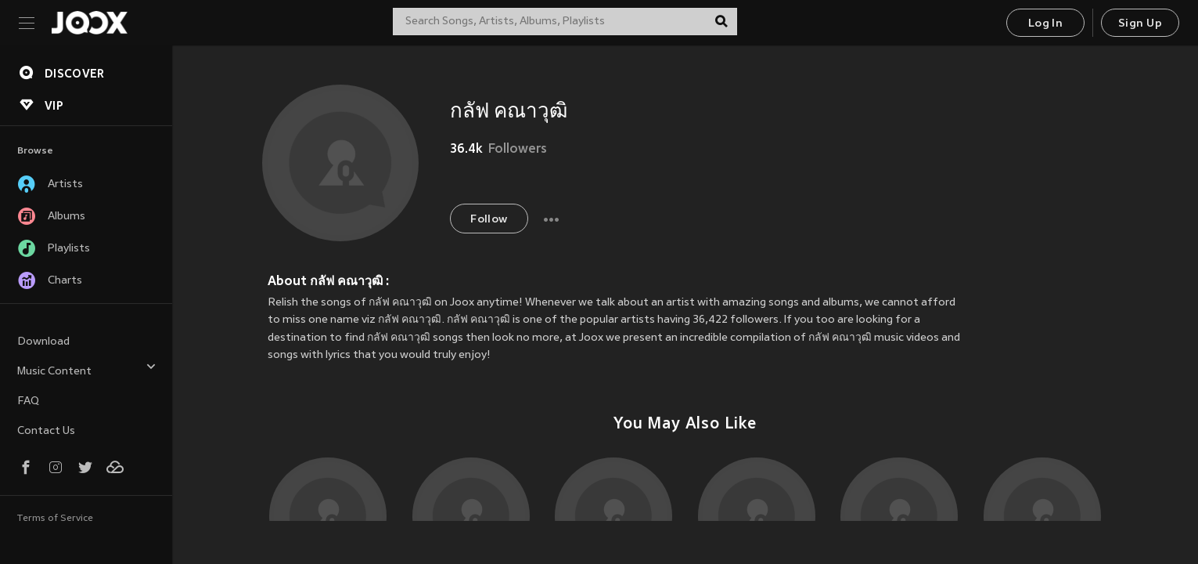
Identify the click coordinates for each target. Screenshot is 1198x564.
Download (43, 342)
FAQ (28, 401)
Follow (488, 220)
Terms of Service (55, 518)
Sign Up (1140, 24)
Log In (1045, 24)
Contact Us (46, 431)
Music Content (86, 369)
